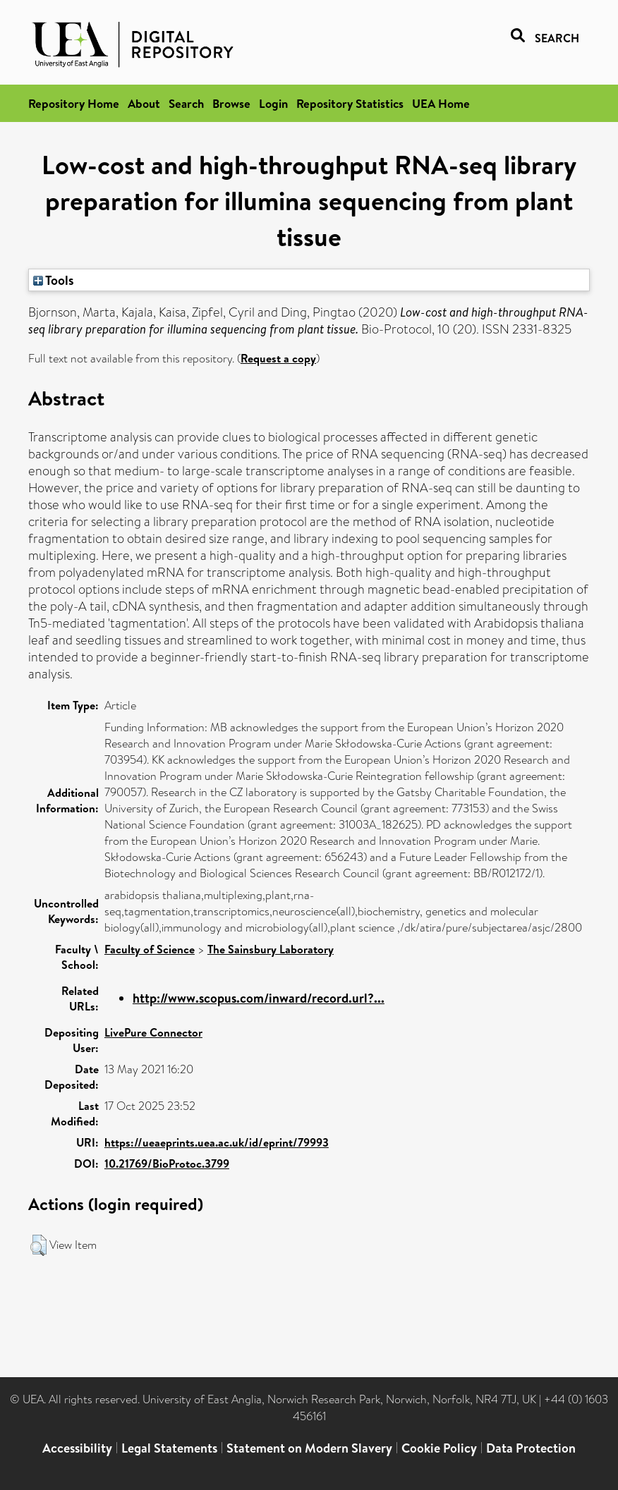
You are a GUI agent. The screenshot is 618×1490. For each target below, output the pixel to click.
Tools (53, 280)
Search (186, 103)
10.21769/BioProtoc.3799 (166, 1163)
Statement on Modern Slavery (309, 1448)
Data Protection (531, 1448)
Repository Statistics (350, 103)
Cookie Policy (439, 1448)
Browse (231, 103)
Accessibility (77, 1448)
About (144, 103)
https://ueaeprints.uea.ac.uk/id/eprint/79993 (216, 1142)
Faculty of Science (149, 949)
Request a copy (278, 358)
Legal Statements (169, 1448)
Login (273, 103)
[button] (38, 1245)
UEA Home (441, 103)
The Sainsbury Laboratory (270, 949)
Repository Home (73, 103)
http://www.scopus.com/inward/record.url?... (258, 998)
